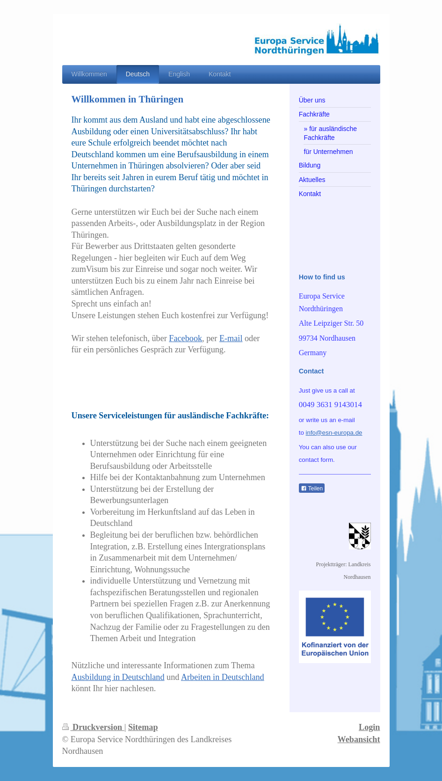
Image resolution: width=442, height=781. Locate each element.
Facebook (185, 338)
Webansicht (359, 739)
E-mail (231, 338)
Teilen (312, 488)
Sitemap (143, 727)
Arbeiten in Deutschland (222, 677)
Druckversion (93, 727)
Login (369, 727)
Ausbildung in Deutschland (118, 677)
